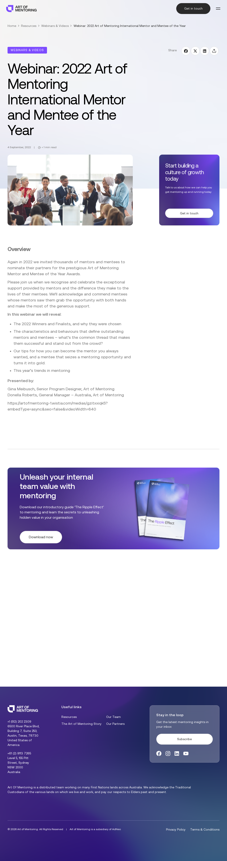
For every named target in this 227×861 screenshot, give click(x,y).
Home (12, 26)
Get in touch (193, 8)
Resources (28, 26)
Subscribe (184, 739)
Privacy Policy (176, 829)
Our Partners (115, 723)
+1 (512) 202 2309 (19, 721)
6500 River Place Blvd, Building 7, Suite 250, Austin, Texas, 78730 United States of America (23, 735)
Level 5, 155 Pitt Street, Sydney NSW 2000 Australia (18, 765)
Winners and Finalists (51, 324)
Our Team (113, 717)
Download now (41, 537)
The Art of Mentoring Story (81, 723)
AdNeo (116, 829)
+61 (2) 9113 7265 (19, 753)
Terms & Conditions (204, 829)
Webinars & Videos (55, 26)
